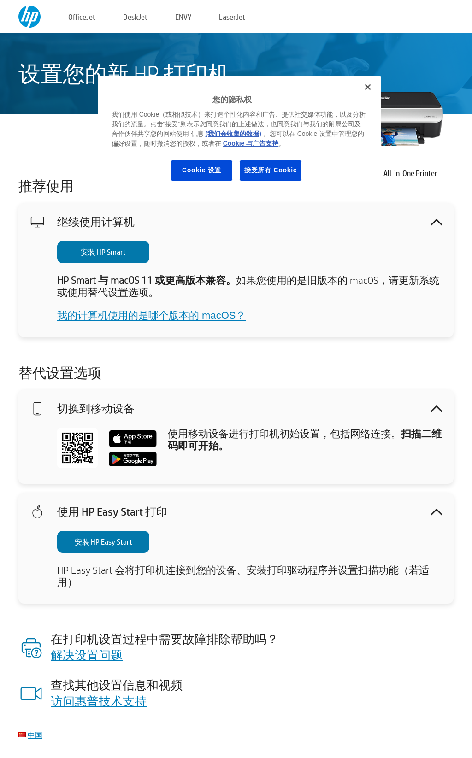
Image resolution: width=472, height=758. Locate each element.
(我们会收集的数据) (233, 133)
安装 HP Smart (103, 252)
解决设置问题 (87, 654)
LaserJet (232, 17)
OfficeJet (81, 17)
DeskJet (135, 17)
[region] (239, 135)
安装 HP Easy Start (103, 541)
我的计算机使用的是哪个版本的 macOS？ (151, 315)
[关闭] (368, 87)
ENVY (183, 17)
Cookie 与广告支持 (251, 143)
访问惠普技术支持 (99, 700)
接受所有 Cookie (270, 170)
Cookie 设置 (201, 170)
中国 (35, 734)
